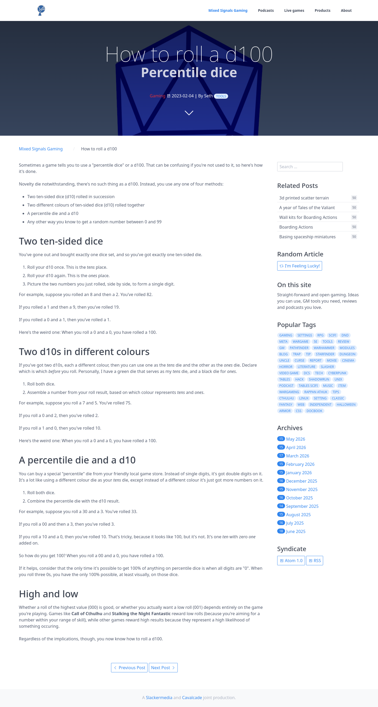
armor (285, 411)
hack (299, 379)
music (328, 385)
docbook (314, 411)
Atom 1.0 (291, 560)
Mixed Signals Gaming (225, 10)
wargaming (289, 392)
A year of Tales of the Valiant (307, 207)
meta (283, 341)
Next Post (163, 668)
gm (282, 348)
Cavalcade (192, 697)
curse (299, 360)
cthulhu (286, 398)
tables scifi (308, 385)
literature (307, 367)
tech (319, 373)
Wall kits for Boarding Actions (308, 217)
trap (297, 354)
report (316, 360)
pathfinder (299, 348)
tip (308, 354)
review (343, 341)
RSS (314, 560)
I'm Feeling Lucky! (300, 266)
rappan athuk (315, 392)
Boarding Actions (296, 227)
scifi (333, 335)
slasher (327, 367)
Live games (293, 10)
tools (221, 96)
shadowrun (319, 379)
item (342, 385)
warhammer (324, 348)
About (346, 10)
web (301, 404)
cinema (348, 360)
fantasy (285, 404)
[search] (310, 166)
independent (321, 404)
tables (284, 379)
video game (288, 373)
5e (315, 341)
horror (285, 367)
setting (320, 398)
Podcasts (264, 10)
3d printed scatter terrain (304, 198)
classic (338, 398)
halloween (346, 404)
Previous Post (129, 668)
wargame (300, 341)
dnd (345, 335)
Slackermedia (159, 697)
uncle (284, 360)
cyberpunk (337, 373)
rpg (320, 335)
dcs (307, 373)
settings (304, 335)
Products (322, 10)
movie (332, 360)
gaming (285, 335)
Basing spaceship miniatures (307, 237)
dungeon (348, 354)
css (298, 411)
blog (283, 354)
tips (336, 392)
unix (338, 379)
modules (347, 348)
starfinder (325, 354)
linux (303, 398)
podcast (286, 385)
